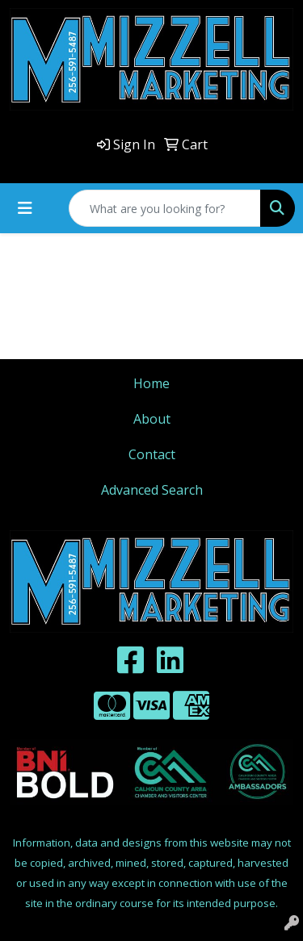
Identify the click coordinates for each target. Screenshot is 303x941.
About (151, 419)
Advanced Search (152, 490)
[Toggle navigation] (25, 208)
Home (151, 383)
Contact (151, 454)
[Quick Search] (165, 208)
